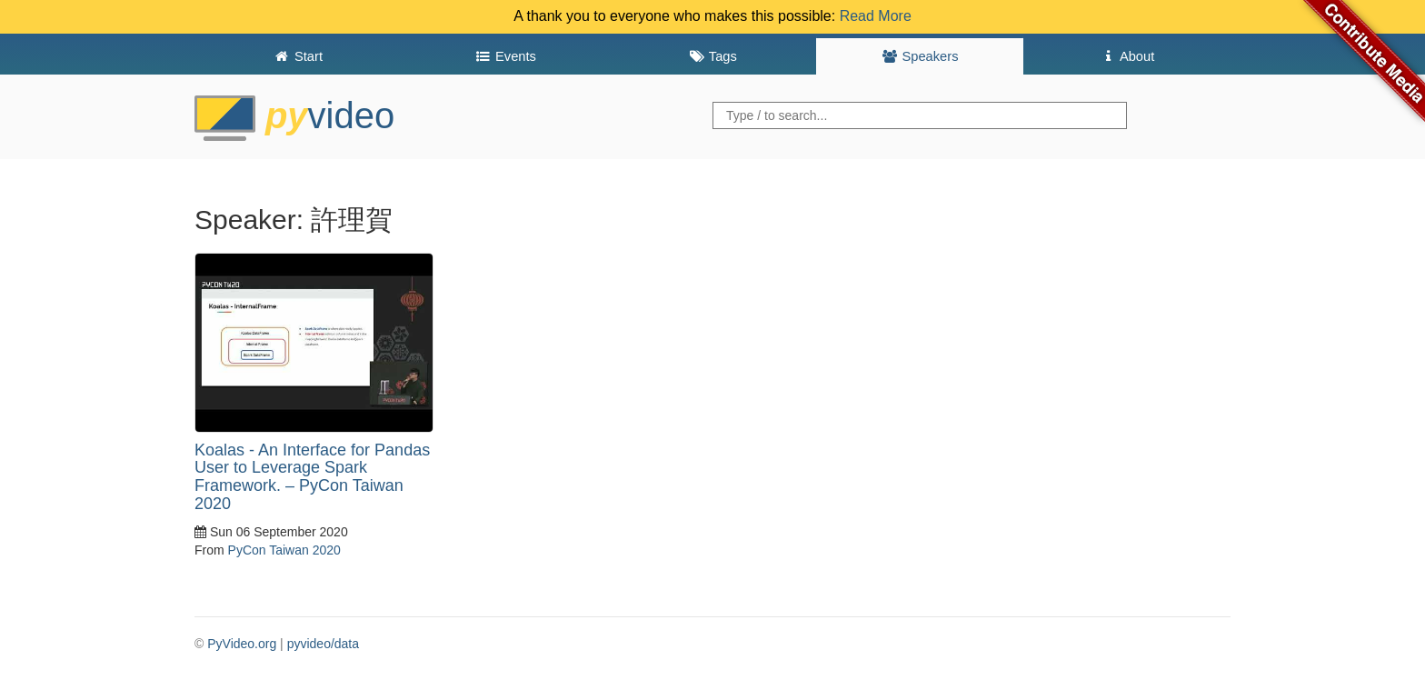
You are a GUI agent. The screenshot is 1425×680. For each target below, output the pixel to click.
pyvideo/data (323, 643)
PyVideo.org (241, 643)
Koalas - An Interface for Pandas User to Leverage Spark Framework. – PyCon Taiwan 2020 (312, 477)
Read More (876, 16)
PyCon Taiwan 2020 (284, 550)
